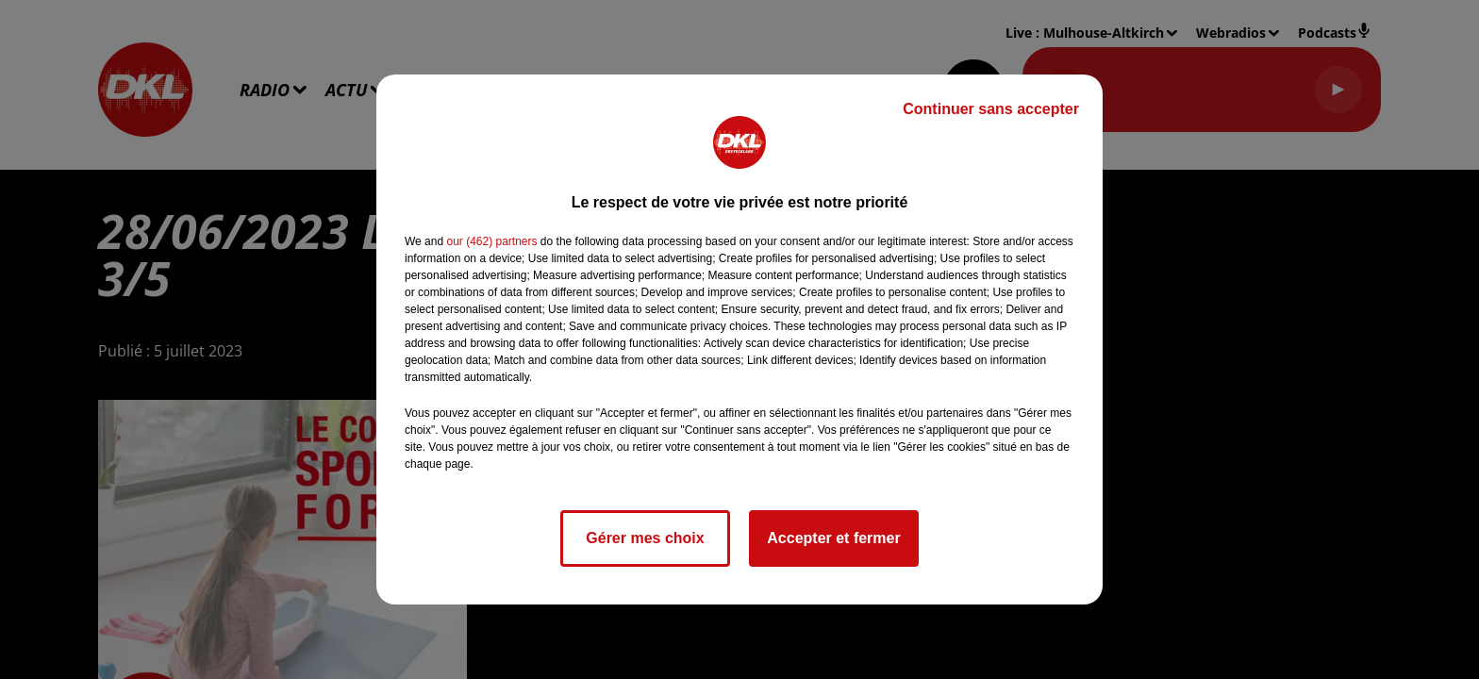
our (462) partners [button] (491, 241)
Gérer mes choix (645, 538)
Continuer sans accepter (991, 109)
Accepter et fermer (833, 538)
